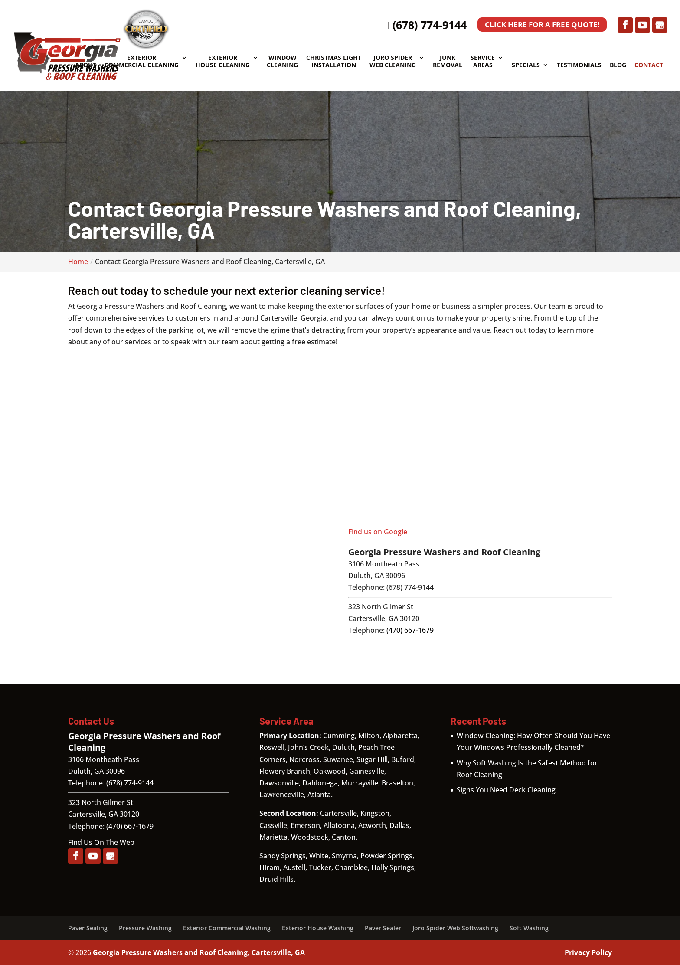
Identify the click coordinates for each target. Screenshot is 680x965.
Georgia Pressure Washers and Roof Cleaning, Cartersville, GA (199, 952)
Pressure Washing (145, 928)
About (85, 65)
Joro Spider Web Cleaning (392, 61)
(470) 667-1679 (410, 630)
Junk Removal (447, 61)
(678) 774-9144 (419, 24)
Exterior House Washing (317, 928)
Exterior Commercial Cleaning (142, 61)
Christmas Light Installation (333, 61)
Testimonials (579, 65)
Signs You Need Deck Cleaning (506, 790)
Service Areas (483, 61)
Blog (618, 65)
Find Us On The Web (101, 842)
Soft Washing (529, 928)
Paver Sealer (383, 928)
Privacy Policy (588, 952)
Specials (526, 65)
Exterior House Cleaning (223, 61)
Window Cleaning (282, 61)
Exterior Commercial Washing (227, 928)
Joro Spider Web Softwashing (455, 928)
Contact (648, 65)
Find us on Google (377, 531)
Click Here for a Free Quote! (538, 25)
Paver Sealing (88, 928)
